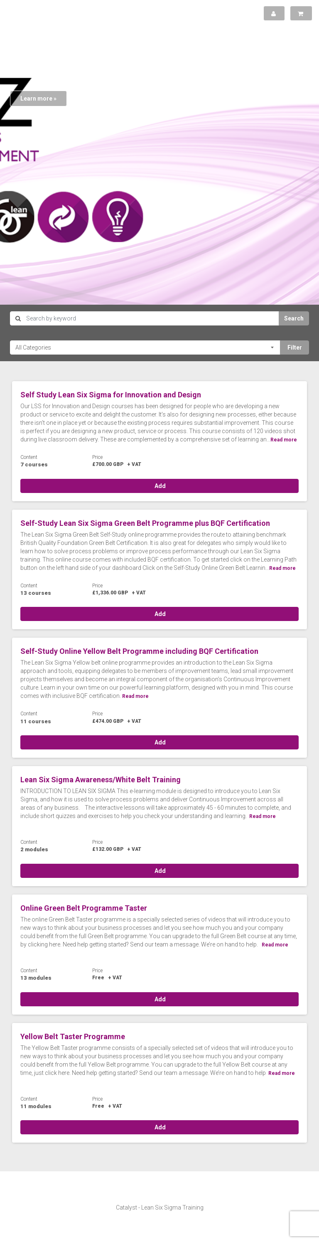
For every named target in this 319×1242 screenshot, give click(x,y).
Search (294, 318)
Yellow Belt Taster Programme (72, 1036)
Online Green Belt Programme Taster (83, 908)
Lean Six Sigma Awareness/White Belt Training (100, 779)
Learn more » (38, 98)
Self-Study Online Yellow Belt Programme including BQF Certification (139, 651)
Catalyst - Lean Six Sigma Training (160, 1207)
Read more (283, 440)
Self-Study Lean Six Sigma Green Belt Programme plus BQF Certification (145, 523)
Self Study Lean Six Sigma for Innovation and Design (110, 394)
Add (159, 486)
